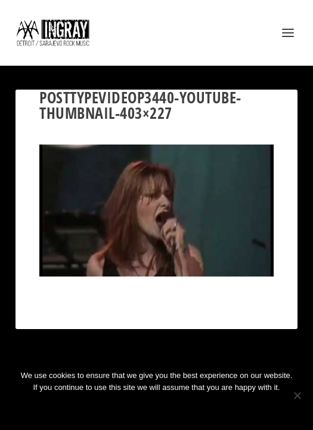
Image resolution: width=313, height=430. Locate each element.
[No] (297, 395)
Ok (114, 407)
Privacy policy (172, 407)
